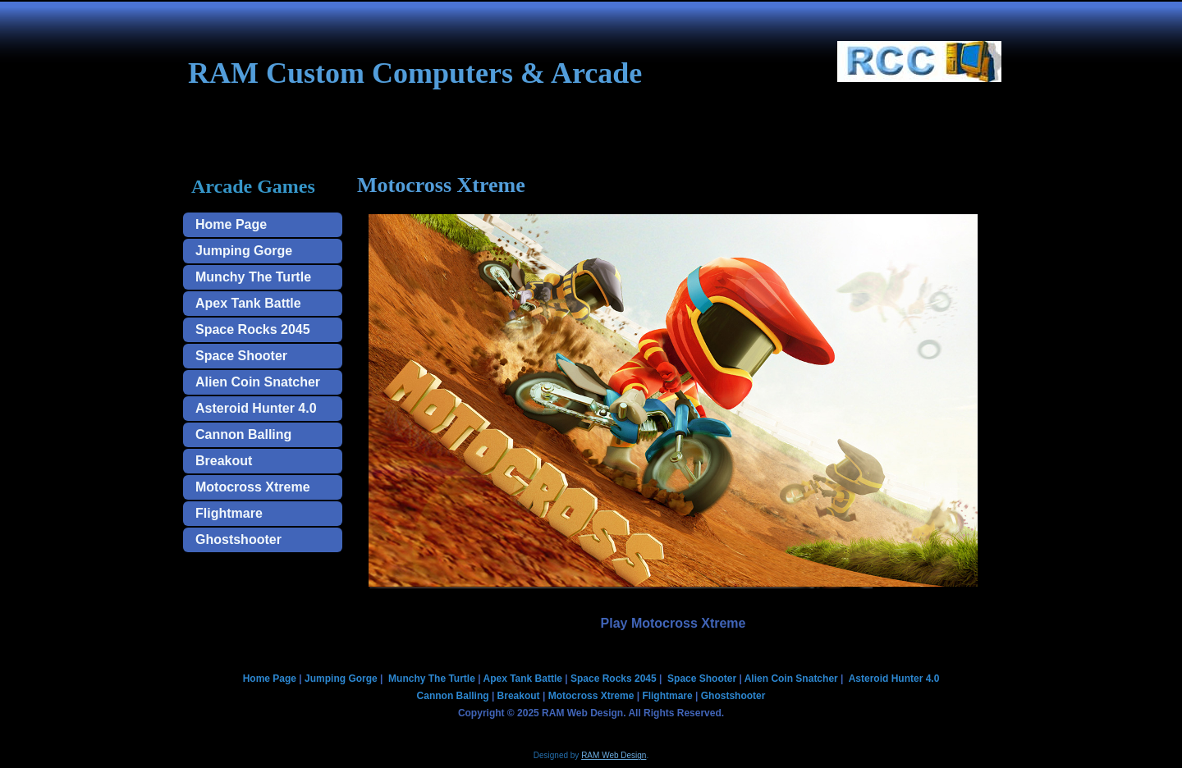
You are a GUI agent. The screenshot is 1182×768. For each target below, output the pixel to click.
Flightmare (229, 513)
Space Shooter (241, 356)
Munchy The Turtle (253, 277)
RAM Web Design (613, 755)
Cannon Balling (243, 434)
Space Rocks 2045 (252, 329)
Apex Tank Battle (248, 303)
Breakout (223, 461)
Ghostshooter (238, 539)
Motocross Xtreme (252, 487)
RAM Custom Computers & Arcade (415, 73)
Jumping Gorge (243, 251)
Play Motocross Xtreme (673, 623)
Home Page (231, 224)
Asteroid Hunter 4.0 (256, 408)
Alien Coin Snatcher (257, 382)
